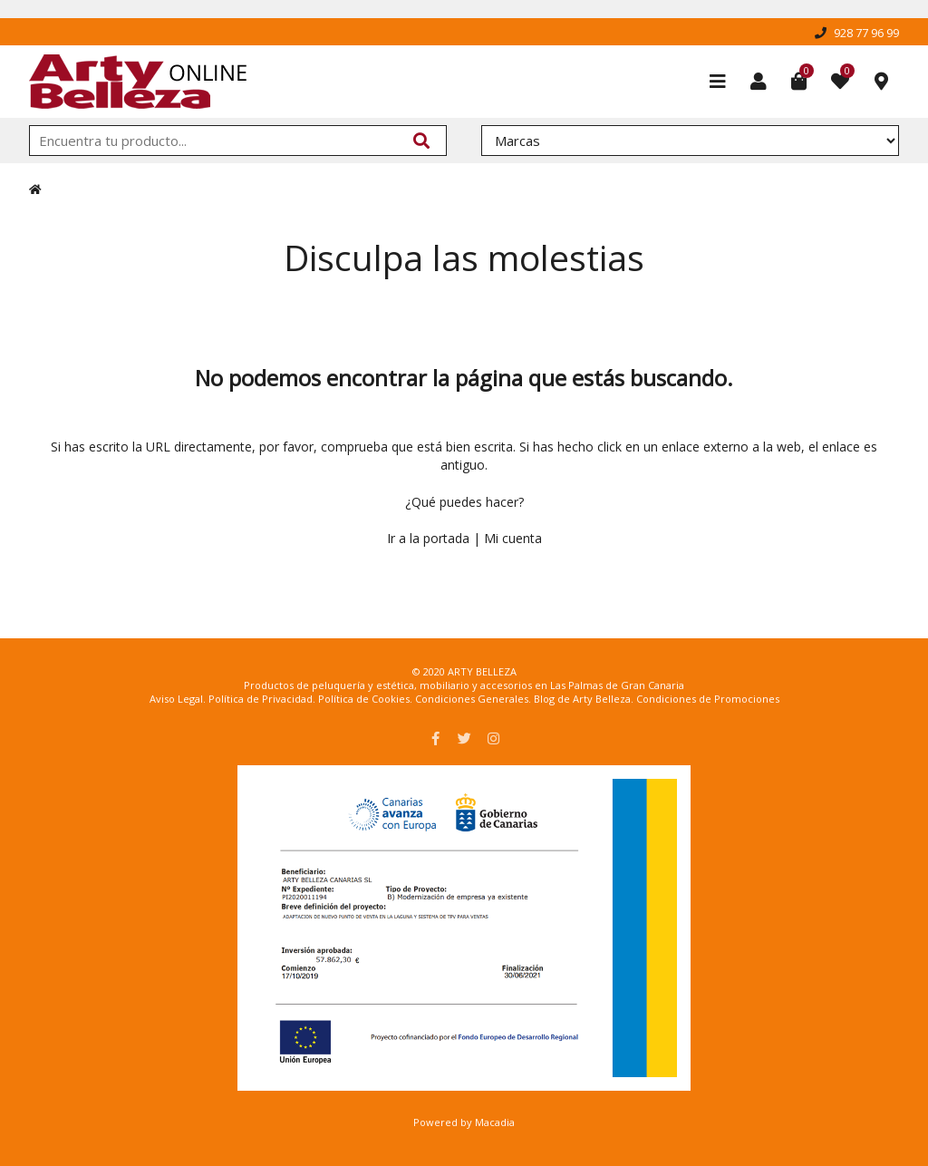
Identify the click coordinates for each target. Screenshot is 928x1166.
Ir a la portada (428, 538)
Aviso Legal (176, 698)
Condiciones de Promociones (707, 698)
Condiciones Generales (471, 698)
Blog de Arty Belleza (582, 698)
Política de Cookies (364, 698)
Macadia (495, 1122)
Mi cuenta (513, 538)
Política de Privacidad (260, 698)
